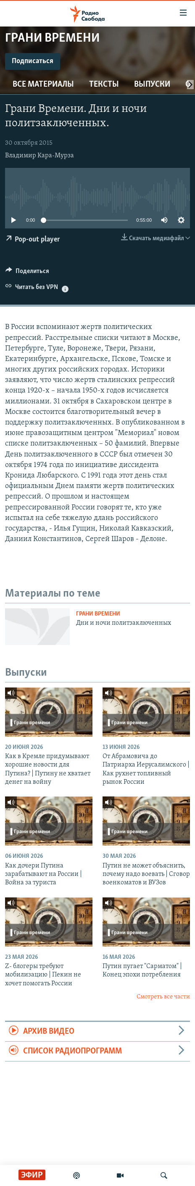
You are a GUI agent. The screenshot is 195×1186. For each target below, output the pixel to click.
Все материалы (43, 84)
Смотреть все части (163, 997)
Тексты (104, 84)
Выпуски (152, 84)
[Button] (27, 273)
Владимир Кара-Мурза (39, 155)
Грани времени (98, 614)
